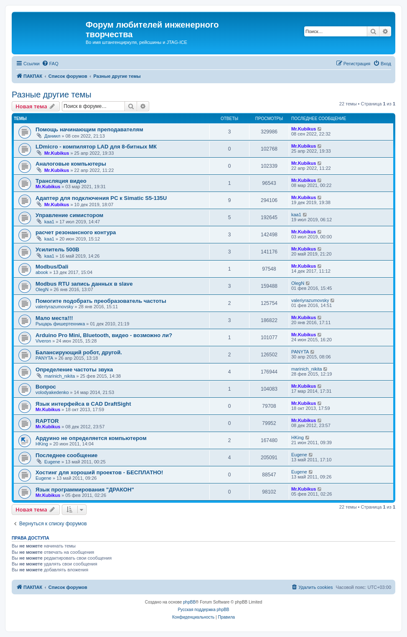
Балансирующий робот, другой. (79, 352)
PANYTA (44, 358)
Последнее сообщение (66, 455)
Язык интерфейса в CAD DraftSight (83, 404)
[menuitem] (50, 64)
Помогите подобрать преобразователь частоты (101, 301)
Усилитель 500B (57, 249)
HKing (42, 443)
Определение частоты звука (74, 369)
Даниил (52, 135)
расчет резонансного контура (76, 232)
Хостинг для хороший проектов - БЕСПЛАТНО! (99, 472)
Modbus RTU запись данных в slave (84, 284)
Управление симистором (69, 215)
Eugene (52, 461)
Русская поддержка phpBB (203, 609)
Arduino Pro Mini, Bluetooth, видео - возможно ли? (104, 335)
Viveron (43, 340)
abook (42, 272)
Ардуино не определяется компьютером (91, 438)
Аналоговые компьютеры (71, 164)
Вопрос (46, 387)
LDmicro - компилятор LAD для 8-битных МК (96, 146)
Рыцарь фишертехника (60, 323)
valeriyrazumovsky (54, 306)
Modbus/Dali (52, 266)
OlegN (42, 289)
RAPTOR (47, 421)
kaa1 (49, 221)
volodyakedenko (52, 392)
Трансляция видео (61, 181)
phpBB (189, 602)
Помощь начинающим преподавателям (89, 129)
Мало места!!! (54, 318)
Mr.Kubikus (303, 128)
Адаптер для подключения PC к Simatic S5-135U (101, 198)
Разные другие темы (52, 94)
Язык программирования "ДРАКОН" (85, 489)
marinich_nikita (59, 376)
